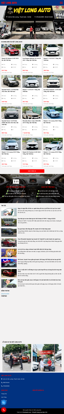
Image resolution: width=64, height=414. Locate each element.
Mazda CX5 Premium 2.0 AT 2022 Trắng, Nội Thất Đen (32, 153)
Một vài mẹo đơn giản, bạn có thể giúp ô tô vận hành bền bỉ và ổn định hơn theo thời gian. (39, 280)
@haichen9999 (5, 293)
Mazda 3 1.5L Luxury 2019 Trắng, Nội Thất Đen (11, 153)
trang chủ (4, 393)
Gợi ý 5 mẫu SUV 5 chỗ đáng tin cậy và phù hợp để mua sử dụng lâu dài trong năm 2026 (40, 270)
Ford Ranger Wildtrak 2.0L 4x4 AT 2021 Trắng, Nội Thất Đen (32, 59)
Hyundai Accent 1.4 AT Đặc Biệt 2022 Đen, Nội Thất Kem (10, 90)
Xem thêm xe (32, 171)
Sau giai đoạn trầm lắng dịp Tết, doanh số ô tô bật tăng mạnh (34, 229)
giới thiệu (4, 397)
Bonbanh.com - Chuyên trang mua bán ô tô (35, 412)
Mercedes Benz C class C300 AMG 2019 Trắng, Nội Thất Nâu (32, 121)
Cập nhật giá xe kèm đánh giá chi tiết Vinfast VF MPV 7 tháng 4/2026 (36, 218)
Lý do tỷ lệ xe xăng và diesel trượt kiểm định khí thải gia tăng (34, 249)
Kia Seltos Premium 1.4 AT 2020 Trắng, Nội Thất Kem (52, 90)
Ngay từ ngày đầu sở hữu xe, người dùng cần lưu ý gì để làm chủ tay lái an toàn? (39, 208)
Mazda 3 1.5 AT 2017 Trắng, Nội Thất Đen (52, 59)
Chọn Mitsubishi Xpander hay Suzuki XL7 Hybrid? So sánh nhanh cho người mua (39, 239)
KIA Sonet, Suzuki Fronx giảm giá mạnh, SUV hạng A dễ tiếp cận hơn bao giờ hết (39, 259)
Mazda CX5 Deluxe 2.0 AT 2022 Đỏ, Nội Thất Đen (10, 59)
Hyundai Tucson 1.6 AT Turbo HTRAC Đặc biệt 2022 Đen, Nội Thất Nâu (10, 122)
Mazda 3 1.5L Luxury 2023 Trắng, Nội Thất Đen (53, 121)
